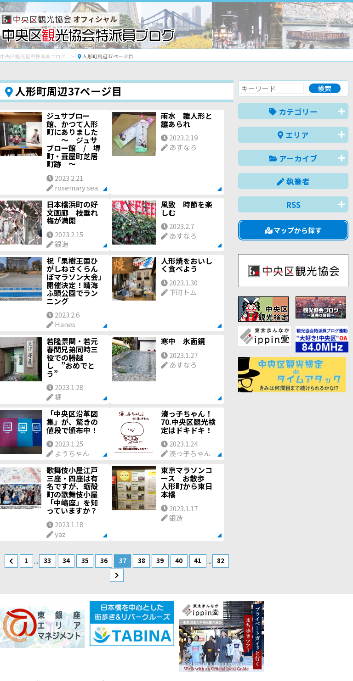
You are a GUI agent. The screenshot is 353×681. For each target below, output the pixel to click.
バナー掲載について (34, 641)
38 (141, 560)
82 (220, 560)
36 (104, 560)
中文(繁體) (301, 659)
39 (160, 560)
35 (85, 560)
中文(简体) (259, 659)
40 (178, 560)
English (221, 659)
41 (197, 560)
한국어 (338, 659)
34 (66, 560)
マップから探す (293, 230)
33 (47, 560)
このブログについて (111, 641)
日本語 (189, 659)
